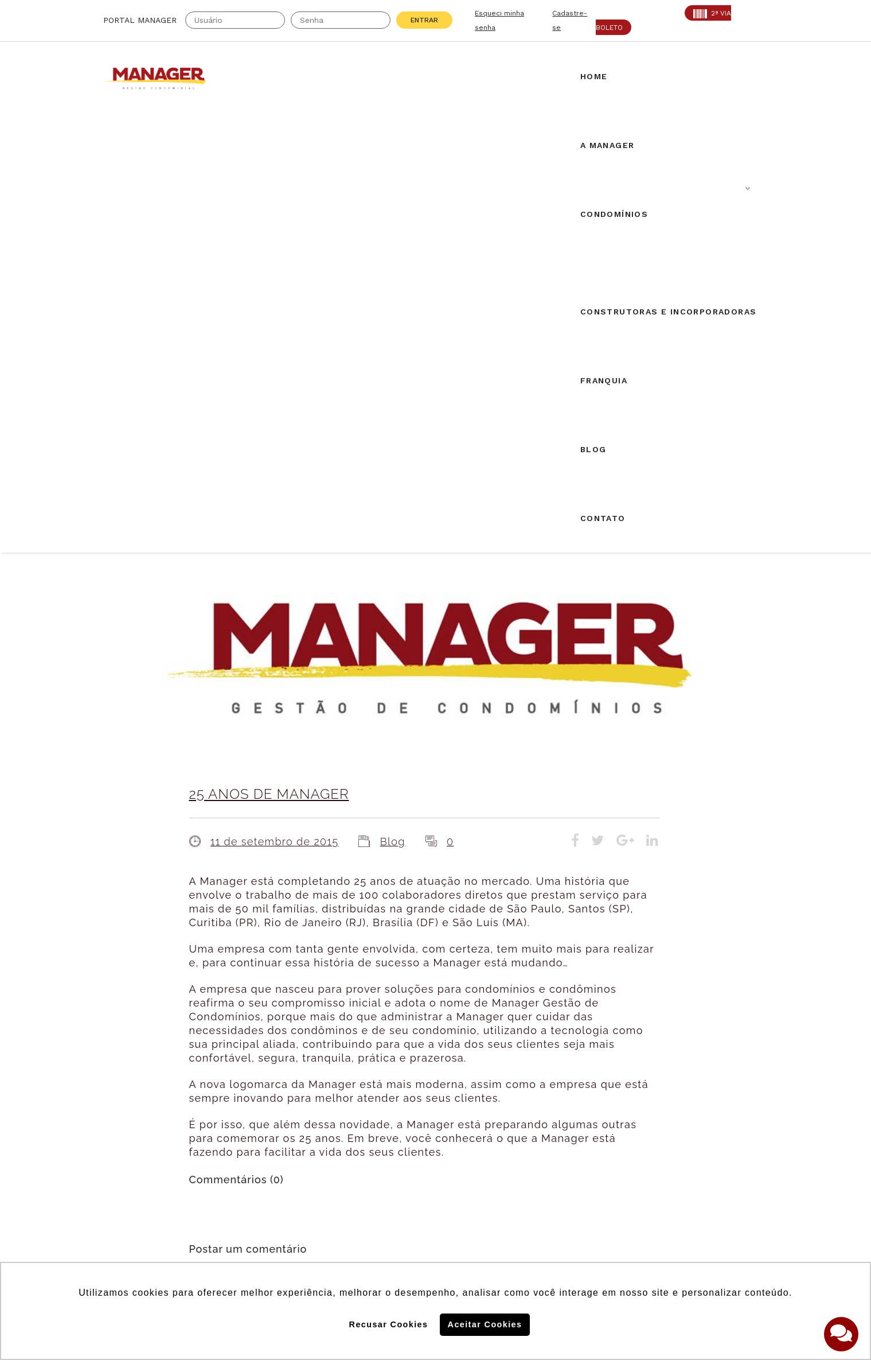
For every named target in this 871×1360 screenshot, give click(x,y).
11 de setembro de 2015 (274, 404)
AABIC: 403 (128, 1120)
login (317, 862)
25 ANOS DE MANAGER (269, 356)
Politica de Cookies (606, 1187)
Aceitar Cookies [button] (485, 1324)
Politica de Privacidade (615, 1224)
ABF (112, 1134)
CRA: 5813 (230, 1105)
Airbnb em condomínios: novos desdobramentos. (431, 981)
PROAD (223, 1134)
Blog (392, 404)
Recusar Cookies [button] (388, 1324)
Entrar (424, 20)
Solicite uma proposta (435, 1108)
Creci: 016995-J (139, 1105)
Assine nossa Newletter (622, 1150)
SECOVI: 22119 (240, 1120)
